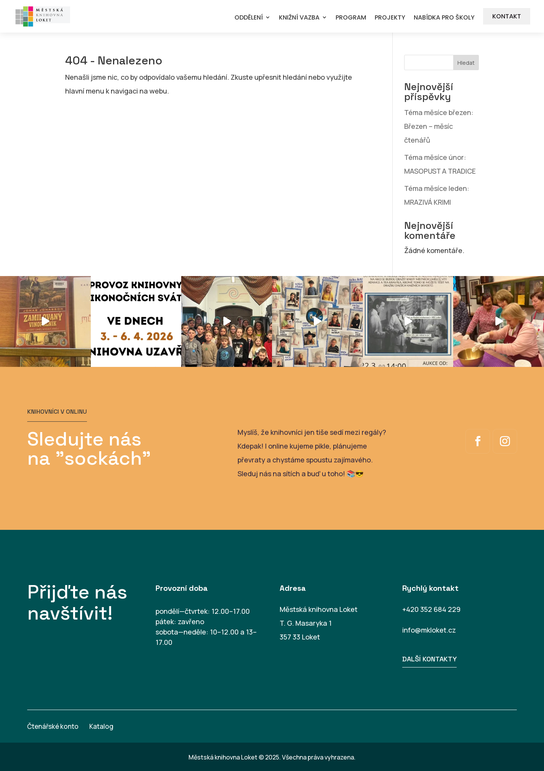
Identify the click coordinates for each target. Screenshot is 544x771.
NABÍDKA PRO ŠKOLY (444, 18)
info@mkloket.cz (429, 630)
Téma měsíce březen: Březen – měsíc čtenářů (439, 126)
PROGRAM (351, 18)
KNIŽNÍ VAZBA (299, 18)
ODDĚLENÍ (248, 18)
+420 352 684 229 (431, 609)
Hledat (466, 62)
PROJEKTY (390, 18)
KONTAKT (506, 16)
